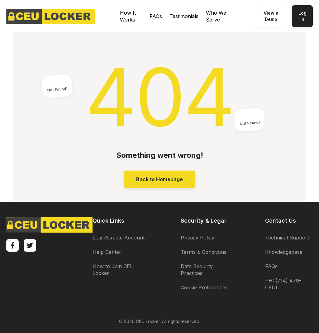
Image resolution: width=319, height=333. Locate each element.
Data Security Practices (197, 269)
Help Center (107, 252)
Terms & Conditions (203, 252)
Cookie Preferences (204, 287)
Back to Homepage (159, 179)
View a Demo (271, 16)
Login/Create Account (119, 237)
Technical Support (287, 237)
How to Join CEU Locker (113, 269)
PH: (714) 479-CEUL (283, 284)
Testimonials (183, 16)
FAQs (156, 16)
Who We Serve (216, 16)
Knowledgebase (283, 252)
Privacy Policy (197, 237)
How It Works (128, 16)
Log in (302, 16)
